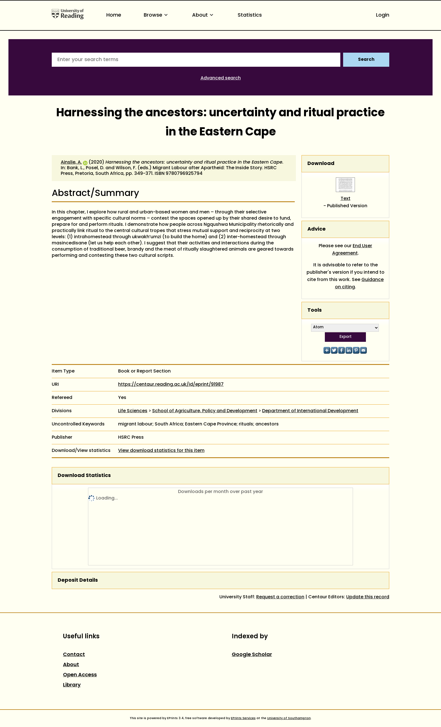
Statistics (250, 15)
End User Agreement (352, 249)
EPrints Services (243, 718)
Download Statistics (84, 475)
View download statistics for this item (161, 450)
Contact (74, 654)
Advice (316, 229)
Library (72, 685)
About (203, 15)
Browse (157, 15)
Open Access (80, 675)
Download (320, 163)
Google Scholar (252, 654)
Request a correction (280, 597)
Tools (314, 310)
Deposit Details (78, 580)
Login (382, 15)
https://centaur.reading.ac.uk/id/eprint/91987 (171, 384)
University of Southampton (289, 718)
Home (113, 15)
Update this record (367, 597)
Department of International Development (310, 411)
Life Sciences (132, 411)
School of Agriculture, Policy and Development (204, 411)
